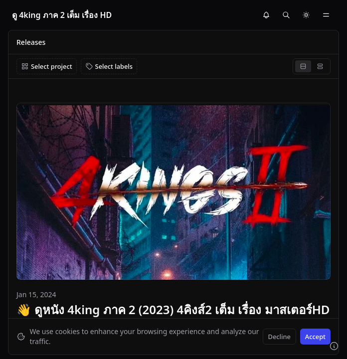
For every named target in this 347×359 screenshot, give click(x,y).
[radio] (303, 66)
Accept (315, 336)
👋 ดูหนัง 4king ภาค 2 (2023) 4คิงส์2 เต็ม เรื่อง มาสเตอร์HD (173, 309)
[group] (312, 66)
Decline (279, 336)
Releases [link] (30, 42)
